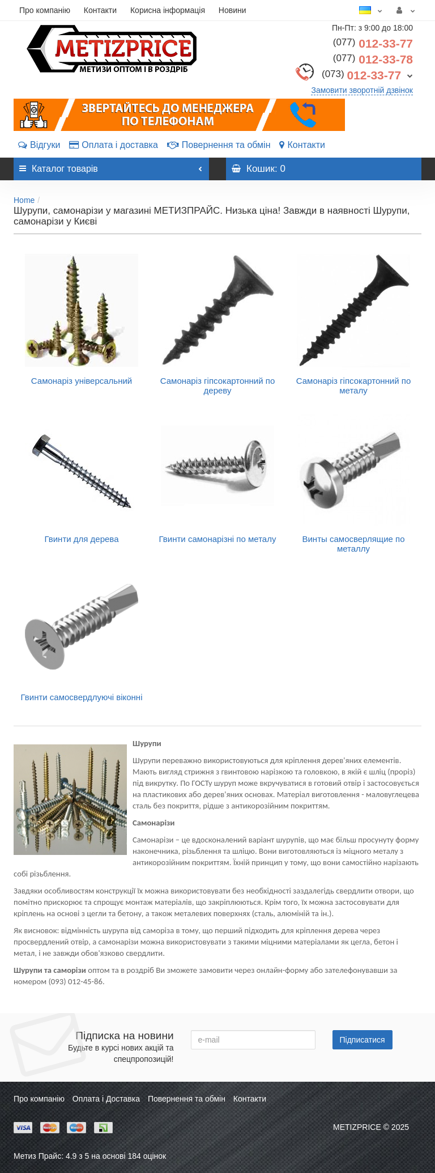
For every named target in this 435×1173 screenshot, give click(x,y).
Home (24, 200)
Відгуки (39, 145)
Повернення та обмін (219, 145)
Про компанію (44, 10)
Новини (232, 10)
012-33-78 (373, 59)
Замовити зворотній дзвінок (362, 90)
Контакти (100, 10)
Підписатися (362, 1039)
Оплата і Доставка (106, 1098)
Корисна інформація (167, 10)
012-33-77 (373, 43)
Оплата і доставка (113, 145)
